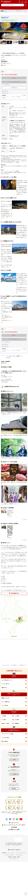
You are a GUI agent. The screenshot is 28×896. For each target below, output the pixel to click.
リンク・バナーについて (21, 852)
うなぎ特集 (4, 715)
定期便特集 (17, 723)
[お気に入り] (26, 894)
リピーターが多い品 (5, 683)
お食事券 (18, 355)
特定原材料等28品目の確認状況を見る (17, 122)
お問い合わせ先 (5, 93)
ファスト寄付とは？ (6, 84)
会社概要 (4, 852)
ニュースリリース (10, 852)
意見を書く (14, 788)
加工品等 (8, 357)
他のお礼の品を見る (14, 136)
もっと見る (24, 519)
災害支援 (15, 827)
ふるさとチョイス (15, 822)
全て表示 (24, 95)
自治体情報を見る (14, 593)
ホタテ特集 (17, 719)
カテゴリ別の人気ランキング (7, 680)
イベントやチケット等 (10, 355)
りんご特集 (4, 719)
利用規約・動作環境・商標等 (14, 856)
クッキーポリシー (19, 854)
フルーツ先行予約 (5, 705)
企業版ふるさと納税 (14, 829)
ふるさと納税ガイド (14, 759)
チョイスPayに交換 (5, 737)
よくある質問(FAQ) (14, 774)
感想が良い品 (4, 687)
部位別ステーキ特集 (5, 723)
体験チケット (19, 356)
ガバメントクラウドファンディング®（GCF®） (15, 825)
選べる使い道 (5, 344)
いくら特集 (17, 715)
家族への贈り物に (5, 741)
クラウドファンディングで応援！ (8, 733)
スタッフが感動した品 (6, 701)
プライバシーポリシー (9, 854)
